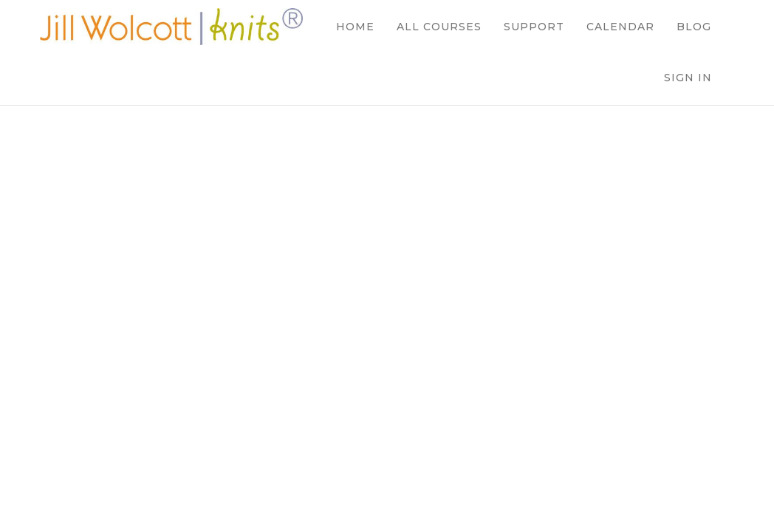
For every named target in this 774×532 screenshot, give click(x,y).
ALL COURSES (439, 26)
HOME (355, 26)
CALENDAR (620, 26)
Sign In (688, 77)
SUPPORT (534, 26)
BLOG (694, 26)
